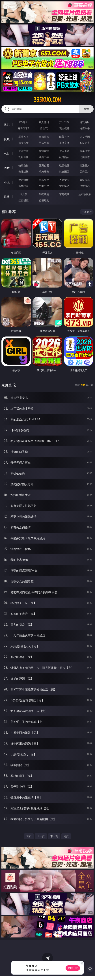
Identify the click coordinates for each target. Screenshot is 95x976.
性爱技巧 (85, 186)
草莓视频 (64, 194)
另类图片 (85, 171)
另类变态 (85, 157)
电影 (7, 154)
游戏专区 (85, 122)
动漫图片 (85, 165)
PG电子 (23, 122)
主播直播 (64, 142)
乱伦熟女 (64, 157)
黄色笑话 (64, 186)
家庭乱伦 (44, 179)
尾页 (66, 836)
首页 (28, 836)
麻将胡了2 (23, 128)
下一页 (54, 836)
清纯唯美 (44, 171)
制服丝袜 (23, 157)
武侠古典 (85, 179)
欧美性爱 (85, 151)
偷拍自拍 (44, 151)
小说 (7, 182)
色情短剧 (44, 200)
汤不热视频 (84, 194)
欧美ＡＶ (64, 136)
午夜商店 (44, 194)
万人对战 (64, 122)
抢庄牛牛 (85, 128)
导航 (7, 197)
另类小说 (44, 186)
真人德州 (44, 122)
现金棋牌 (64, 128)
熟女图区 (64, 171)
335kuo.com (47, 99)
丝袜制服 (44, 142)
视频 (7, 139)
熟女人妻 (23, 142)
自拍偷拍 (44, 136)
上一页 (41, 836)
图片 (7, 168)
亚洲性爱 (23, 151)
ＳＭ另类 (85, 142)
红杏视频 (23, 200)
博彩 (7, 125)
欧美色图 (64, 165)
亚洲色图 (44, 165)
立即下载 (73, 968)
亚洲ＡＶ (23, 136)
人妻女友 (64, 179)
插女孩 (23, 194)
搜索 (86, 109)
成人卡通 (64, 151)
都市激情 (23, 179)
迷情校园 (23, 186)
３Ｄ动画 (85, 136)
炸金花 (44, 128)
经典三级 (44, 157)
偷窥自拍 (23, 165)
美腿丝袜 (23, 171)
